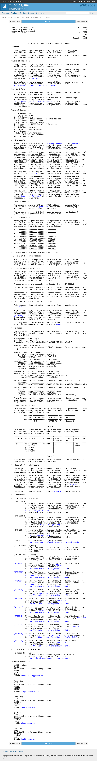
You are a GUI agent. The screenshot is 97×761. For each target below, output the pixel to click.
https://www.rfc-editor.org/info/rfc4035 (47, 595)
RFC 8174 (56, 635)
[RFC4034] (61, 143)
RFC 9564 (81, 22)
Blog (93, 1)
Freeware (5, 13)
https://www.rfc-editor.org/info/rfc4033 (47, 577)
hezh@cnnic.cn (28, 739)
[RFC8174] (36, 196)
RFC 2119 (60, 565)
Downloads (87, 1)
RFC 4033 (29, 576)
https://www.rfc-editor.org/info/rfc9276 (47, 646)
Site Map (5, 751)
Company (40, 13)
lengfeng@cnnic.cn (30, 707)
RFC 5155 (42, 611)
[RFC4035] (76, 143)
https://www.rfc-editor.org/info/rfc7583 (47, 630)
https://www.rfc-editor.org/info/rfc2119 (47, 569)
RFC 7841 (36, 78)
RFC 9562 (16, 22)
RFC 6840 (81, 618)
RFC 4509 (61, 600)
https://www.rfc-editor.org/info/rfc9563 (34, 85)
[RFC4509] (44, 207)
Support (31, 13)
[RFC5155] (18, 307)
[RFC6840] (34, 173)
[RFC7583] (73, 484)
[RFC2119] (26, 196)
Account (74, 1)
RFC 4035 (43, 593)
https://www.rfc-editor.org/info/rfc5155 (47, 612)
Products (14, 13)
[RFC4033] (49, 143)
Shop (80, 1)
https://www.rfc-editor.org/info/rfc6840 (47, 621)
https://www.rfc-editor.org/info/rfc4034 (47, 586)
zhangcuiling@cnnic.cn (32, 676)
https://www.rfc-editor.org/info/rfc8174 (57, 637)
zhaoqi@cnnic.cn (29, 723)
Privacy (21, 751)
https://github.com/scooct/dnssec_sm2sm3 (47, 658)
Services (23, 13)
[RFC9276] (61, 324)
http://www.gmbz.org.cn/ (37, 511)
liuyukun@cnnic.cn (30, 692)
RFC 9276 (61, 642)
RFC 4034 (29, 584)
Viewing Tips (13, 751)
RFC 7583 (77, 627)
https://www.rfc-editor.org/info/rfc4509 (47, 604)
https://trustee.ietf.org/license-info (34, 101)
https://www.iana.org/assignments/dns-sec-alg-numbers (54, 542)
